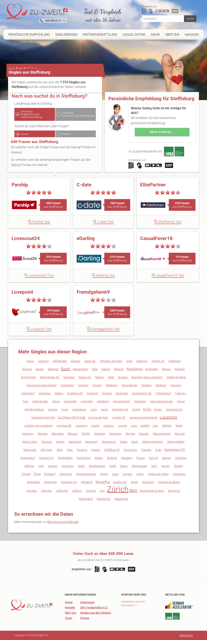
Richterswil (83, 457)
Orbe (70, 449)
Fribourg (180, 393)
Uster (115, 474)
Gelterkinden (40, 401)
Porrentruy (130, 449)
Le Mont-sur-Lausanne (38, 425)
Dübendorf (28, 393)
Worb (134, 482)
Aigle (129, 361)
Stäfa (112, 466)
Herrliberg (140, 401)
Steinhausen (139, 466)
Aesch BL (90, 361)
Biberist (119, 369)
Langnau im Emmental (143, 417)
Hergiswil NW (121, 401)
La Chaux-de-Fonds (72, 417)
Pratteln (146, 449)
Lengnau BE (64, 425)
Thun (37, 474)
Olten (59, 449)
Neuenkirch (109, 441)
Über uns (70, 612)
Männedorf (86, 498)
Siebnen (29, 466)
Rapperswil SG (174, 450)
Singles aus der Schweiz (95, 612)
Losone (122, 425)
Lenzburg (81, 425)
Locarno (109, 425)
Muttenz (46, 441)
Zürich (118, 489)
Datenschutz (186, 635)
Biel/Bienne (135, 369)
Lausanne (168, 417)
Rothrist (112, 457)
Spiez (81, 466)
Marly (179, 425)
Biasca (106, 369)
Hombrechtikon (34, 409)
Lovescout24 (26, 238)
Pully (158, 449)
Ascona (27, 369)
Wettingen (50, 482)
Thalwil (178, 466)
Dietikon (147, 385)
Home (11, 68)
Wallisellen (33, 482)
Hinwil (181, 401)
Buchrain (69, 377)
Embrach (92, 393)
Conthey (83, 385)
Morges (130, 433)
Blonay (166, 369)
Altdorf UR (157, 361)
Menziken (58, 433)
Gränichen (70, 401)
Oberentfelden (176, 441)
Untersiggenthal (86, 474)
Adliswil (75, 361)
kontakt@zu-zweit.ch (133, 601)
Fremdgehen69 (93, 292)
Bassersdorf (80, 369)
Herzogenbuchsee (161, 401)
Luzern (145, 425)
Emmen (107, 393)
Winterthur (102, 482)
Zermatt (32, 490)
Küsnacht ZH (174, 409)
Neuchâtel (75, 441)
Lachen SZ (118, 417)
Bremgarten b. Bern (152, 490)
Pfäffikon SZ (112, 449)
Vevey (140, 474)
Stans (124, 466)
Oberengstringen (152, 441)
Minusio (73, 433)
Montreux (115, 433)
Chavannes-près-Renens (41, 385)
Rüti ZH (153, 457)
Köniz (147, 409)
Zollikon (77, 490)
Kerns (104, 409)
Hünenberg (79, 409)
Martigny (28, 433)
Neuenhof (91, 441)
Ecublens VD (75, 393)
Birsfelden (152, 369)
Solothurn (68, 466)
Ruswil (140, 457)
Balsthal (53, 369)
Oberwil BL (30, 449)
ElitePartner (153, 185)
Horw (64, 409)
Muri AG (180, 433)
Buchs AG (85, 377)
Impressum (87, 602)
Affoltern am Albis (111, 361)
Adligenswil (60, 361)
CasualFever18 (156, 238)
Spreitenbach (97, 466)
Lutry (134, 425)
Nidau (123, 441)
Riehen (98, 457)
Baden (40, 369)
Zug (102, 490)
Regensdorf (28, 457)
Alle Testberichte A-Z (93, 607)
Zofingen (46, 490)
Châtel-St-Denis (176, 377)
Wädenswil (121, 498)
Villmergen (179, 474)
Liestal (95, 425)
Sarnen (166, 457)
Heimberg (103, 401)
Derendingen (129, 385)
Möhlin (86, 433)
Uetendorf (65, 474)
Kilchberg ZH (120, 409)
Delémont (112, 385)
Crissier (97, 385)
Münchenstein (162, 433)
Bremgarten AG (49, 377)
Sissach (53, 466)
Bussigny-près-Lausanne (147, 377)
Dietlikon (161, 385)
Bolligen (180, 369)
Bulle (111, 377)
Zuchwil (91, 490)
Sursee (165, 466)
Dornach (175, 385)
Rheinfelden (65, 457)
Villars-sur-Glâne (158, 474)
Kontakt (70, 607)
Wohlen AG (120, 482)
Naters (60, 441)
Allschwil (141, 361)
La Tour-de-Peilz (98, 417)
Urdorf (104, 474)
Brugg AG (174, 490)
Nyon (134, 441)
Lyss (155, 425)
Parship (20, 185)
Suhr (154, 466)
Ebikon (59, 393)
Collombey (67, 385)
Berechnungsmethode (62, 522)
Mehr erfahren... (162, 132)
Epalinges (122, 393)
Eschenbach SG (142, 393)
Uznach (127, 474)
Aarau (30, 361)
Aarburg (43, 361)
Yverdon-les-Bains (169, 482)
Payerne (82, 449)
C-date (84, 185)
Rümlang (126, 457)
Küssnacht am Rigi (43, 417)
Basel (65, 368)
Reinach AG (46, 457)
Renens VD (103, 498)
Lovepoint (22, 292)
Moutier (144, 433)
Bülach (99, 377)
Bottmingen (28, 377)
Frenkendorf (163, 393)
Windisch (87, 482)
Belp (95, 369)
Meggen (43, 433)
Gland (56, 401)
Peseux (95, 449)
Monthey (99, 433)
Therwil (26, 474)
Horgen (52, 409)
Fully (25, 401)
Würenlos (148, 482)
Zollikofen (62, 490)
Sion (41, 466)
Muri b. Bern (29, 441)
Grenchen (87, 401)
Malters (167, 425)
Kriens (158, 409)
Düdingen (45, 393)
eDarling (86, 238)
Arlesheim (174, 361)
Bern (20, 68)
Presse (84, 618)
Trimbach (49, 474)
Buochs (123, 377)
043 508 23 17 (129, 605)
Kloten (136, 409)
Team (68, 618)
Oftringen (46, 449)
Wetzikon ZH (69, 482)
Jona (93, 409)
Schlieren (180, 457)
